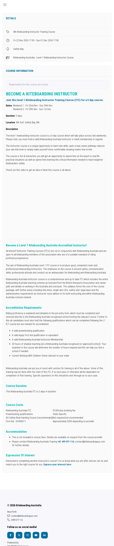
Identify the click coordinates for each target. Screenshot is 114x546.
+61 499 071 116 (66, 441)
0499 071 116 (15, 520)
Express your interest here (57, 464)
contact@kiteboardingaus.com (22, 516)
